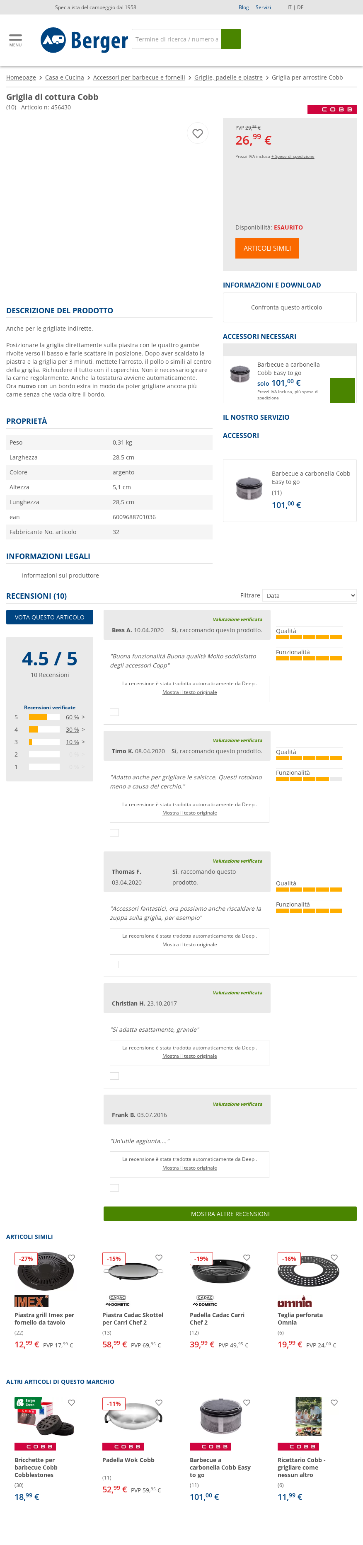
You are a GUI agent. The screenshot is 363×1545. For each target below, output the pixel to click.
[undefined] (312, 490)
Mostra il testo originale (189, 692)
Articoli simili (267, 248)
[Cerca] (176, 39)
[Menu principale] (16, 40)
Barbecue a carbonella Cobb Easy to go (288, 368)
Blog (244, 7)
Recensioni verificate (49, 707)
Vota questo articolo (50, 617)
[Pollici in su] (114, 712)
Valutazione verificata (237, 619)
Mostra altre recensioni (230, 1214)
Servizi (263, 7)
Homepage (21, 77)
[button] (289, 379)
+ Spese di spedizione (293, 156)
